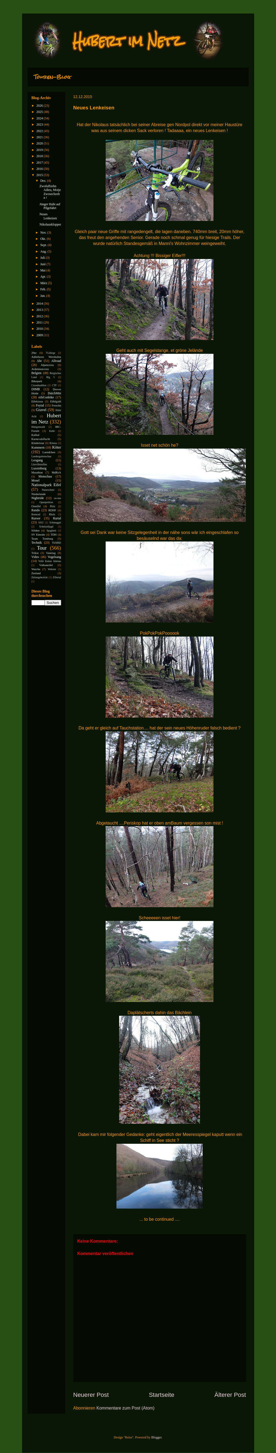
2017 (40, 162)
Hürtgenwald (38, 426)
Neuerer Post (91, 1394)
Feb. (43, 289)
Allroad (56, 361)
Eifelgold (55, 401)
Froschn (56, 405)
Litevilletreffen (39, 464)
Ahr (39, 361)
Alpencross (47, 364)
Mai (43, 270)
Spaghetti (51, 530)
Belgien (37, 373)
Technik (37, 542)
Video (35, 557)
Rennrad (36, 514)
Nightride (38, 498)
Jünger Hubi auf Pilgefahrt (49, 206)
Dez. (43, 181)
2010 (40, 329)
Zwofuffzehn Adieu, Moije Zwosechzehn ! (50, 192)
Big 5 (50, 377)
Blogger (156, 1437)
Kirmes (53, 443)
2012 (40, 316)
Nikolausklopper (50, 224)
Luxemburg (39, 468)
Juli (43, 258)
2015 (40, 175)
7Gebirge (51, 352)
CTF (54, 385)
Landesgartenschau (41, 456)
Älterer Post (230, 1394)
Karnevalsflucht (41, 438)
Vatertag (51, 552)
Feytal (40, 405)
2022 (40, 131)
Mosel (36, 480)
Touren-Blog (52, 77)
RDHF (52, 510)
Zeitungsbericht (40, 577)
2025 (40, 112)
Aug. (43, 251)
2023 (40, 124)
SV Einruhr (38, 534)
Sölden (36, 530)
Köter (56, 447)
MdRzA (56, 472)
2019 (40, 150)
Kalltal (35, 434)
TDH (54, 534)
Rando (36, 510)
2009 (40, 335)
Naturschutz (48, 489)
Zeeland (36, 573)
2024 (40, 118)
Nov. (43, 232)
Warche (36, 569)
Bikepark (37, 381)
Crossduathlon (39, 385)
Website (52, 569)
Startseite (161, 1394)
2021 (40, 137)
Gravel (41, 410)
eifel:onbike (46, 397)
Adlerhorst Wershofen (46, 356)
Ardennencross (40, 369)
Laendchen (49, 452)
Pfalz (52, 506)
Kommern (38, 447)
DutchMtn (54, 393)
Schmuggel (55, 522)
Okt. (43, 239)
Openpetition (46, 502)
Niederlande (39, 494)
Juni (43, 264)
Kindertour (38, 443)
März (44, 283)
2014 (40, 303)
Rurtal (57, 518)
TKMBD (56, 542)
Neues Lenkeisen (48, 216)
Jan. (43, 296)
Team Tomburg (42, 538)
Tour (42, 548)
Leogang (37, 460)
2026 (40, 105)
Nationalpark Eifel (46, 485)
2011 (40, 322)
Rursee (36, 518)
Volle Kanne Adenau (49, 561)
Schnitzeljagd (46, 526)
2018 (40, 156)
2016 (40, 169)
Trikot (35, 552)
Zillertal (57, 577)
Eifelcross (37, 401)
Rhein (52, 514)
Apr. (43, 276)
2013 (40, 310)
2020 (40, 143)
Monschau (45, 476)
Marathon (37, 472)
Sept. (43, 245)
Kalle (52, 430)
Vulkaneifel (46, 565)
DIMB (36, 389)
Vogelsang (54, 557)
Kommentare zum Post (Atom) (125, 1408)
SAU (40, 522)
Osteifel (36, 506)
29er (34, 352)
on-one (57, 498)
